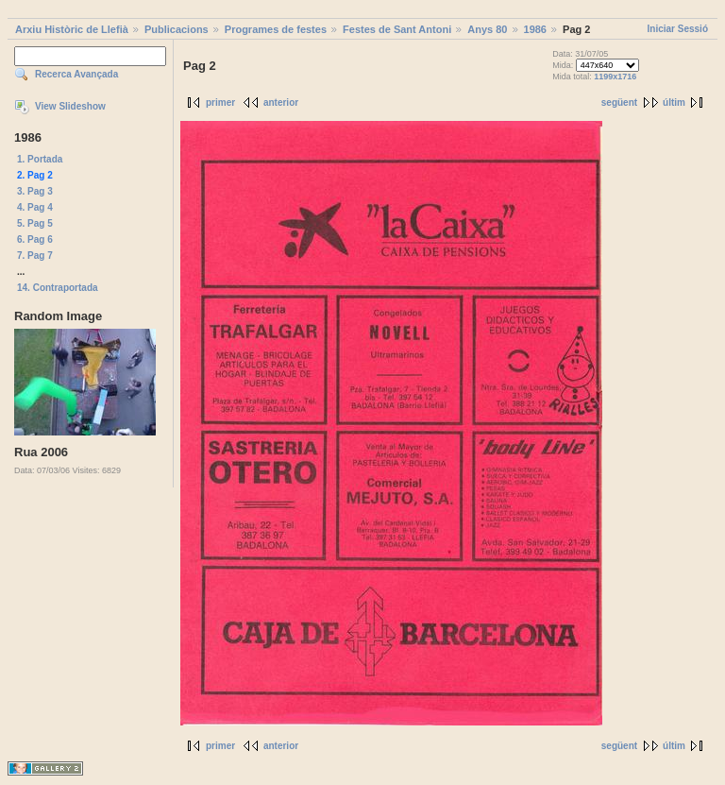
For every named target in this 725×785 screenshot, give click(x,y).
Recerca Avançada (76, 74)
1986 (535, 29)
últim (674, 102)
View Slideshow (70, 106)
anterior (280, 102)
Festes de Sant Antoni (397, 29)
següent (619, 102)
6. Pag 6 (35, 239)
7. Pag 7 (35, 255)
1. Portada (39, 159)
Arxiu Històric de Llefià (71, 29)
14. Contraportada (57, 287)
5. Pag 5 (35, 223)
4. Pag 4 (35, 207)
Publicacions (176, 29)
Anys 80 (487, 29)
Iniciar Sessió (678, 29)
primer (220, 102)
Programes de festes (276, 29)
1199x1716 (615, 76)
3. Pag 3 (35, 191)
